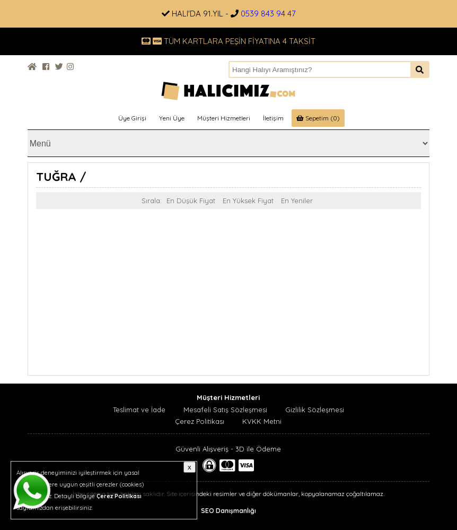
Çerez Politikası (199, 421)
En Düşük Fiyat (190, 200)
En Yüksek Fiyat (248, 200)
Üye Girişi (132, 118)
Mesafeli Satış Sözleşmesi (225, 409)
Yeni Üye (171, 118)
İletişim (273, 118)
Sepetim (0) (318, 118)
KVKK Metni (262, 421)
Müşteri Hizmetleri (223, 118)
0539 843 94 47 (268, 13)
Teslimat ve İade (139, 409)
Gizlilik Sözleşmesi (314, 409)
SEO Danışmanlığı (228, 511)
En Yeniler (297, 200)
